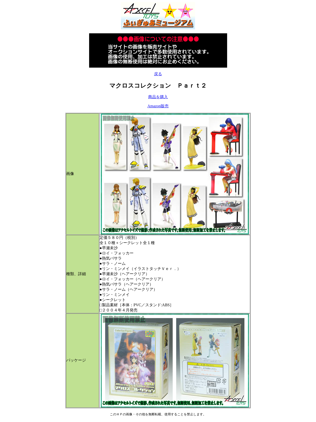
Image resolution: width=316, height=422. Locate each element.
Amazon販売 (158, 106)
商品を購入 (158, 97)
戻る (158, 74)
